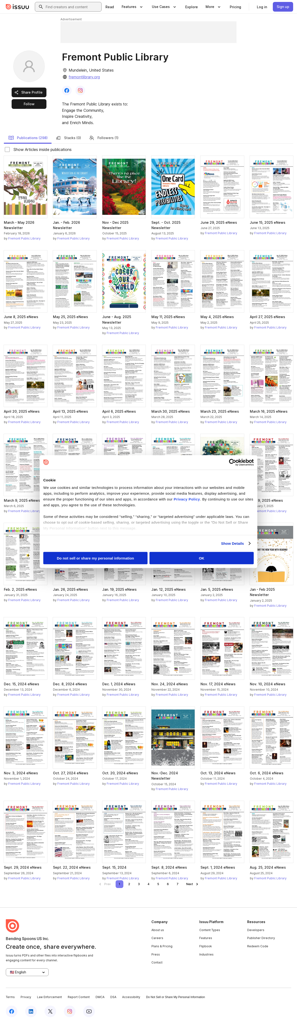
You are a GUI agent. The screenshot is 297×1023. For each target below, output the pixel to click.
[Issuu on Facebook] (11, 1011)
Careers (157, 938)
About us (157, 930)
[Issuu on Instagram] (69, 1011)
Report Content (79, 997)
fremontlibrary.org (84, 77)
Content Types (209, 930)
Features (205, 938)
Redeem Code (257, 946)
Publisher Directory (261, 938)
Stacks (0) (68, 138)
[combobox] (72, 6)
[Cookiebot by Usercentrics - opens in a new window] (232, 462)
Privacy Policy (187, 499)
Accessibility (131, 997)
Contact (157, 962)
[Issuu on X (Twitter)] (50, 1011)
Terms (10, 997)
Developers (255, 930)
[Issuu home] (17, 6)
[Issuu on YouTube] (89, 1011)
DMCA (100, 997)
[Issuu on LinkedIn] (31, 1011)
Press (155, 954)
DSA (113, 997)
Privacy (26, 997)
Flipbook (205, 946)
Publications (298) (28, 138)
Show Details (232, 543)
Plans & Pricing (161, 946)
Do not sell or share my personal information (95, 558)
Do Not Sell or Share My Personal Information (175, 997)
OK (201, 558)
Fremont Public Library (24, 238)
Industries (206, 954)
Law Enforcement (49, 997)
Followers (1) (104, 138)
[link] (110, 7)
